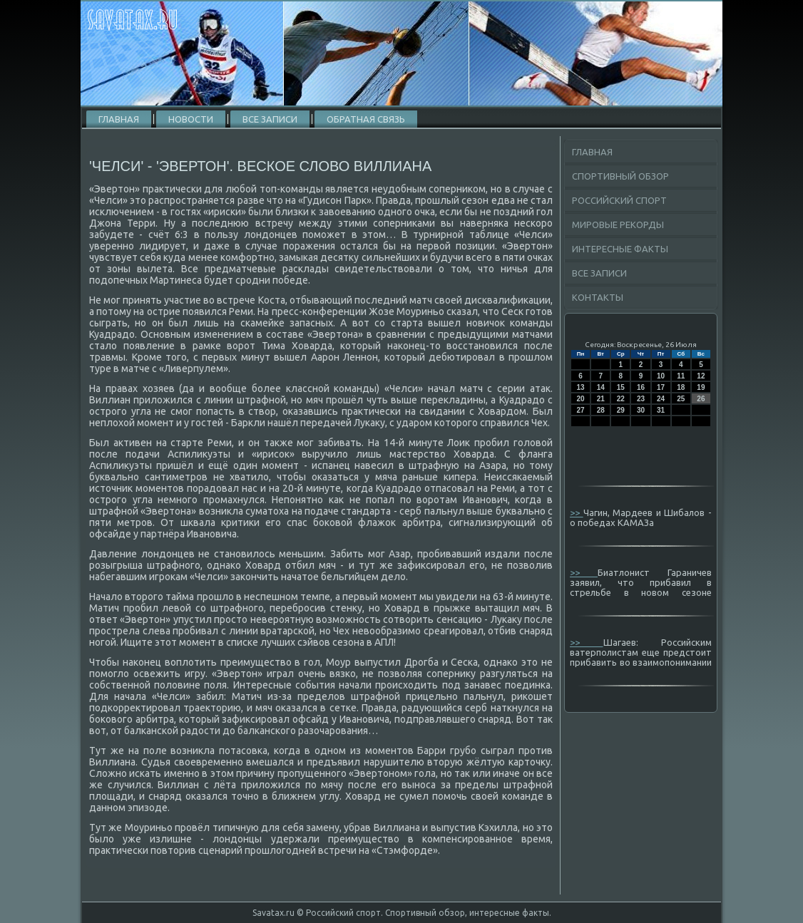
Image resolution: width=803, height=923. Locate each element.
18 (681, 387)
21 (601, 399)
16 (641, 387)
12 (701, 376)
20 (581, 399)
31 (661, 410)
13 (581, 387)
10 (661, 376)
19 (701, 387)
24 (661, 399)
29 (621, 410)
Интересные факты (620, 249)
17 (661, 387)
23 (641, 399)
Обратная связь (366, 119)
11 (681, 376)
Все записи (269, 119)
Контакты (597, 297)
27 (581, 410)
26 (701, 399)
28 (601, 410)
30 (641, 410)
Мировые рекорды (618, 225)
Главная (118, 119)
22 (621, 399)
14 (601, 387)
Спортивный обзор (620, 176)
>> (576, 512)
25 (681, 399)
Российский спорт (619, 200)
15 (621, 387)
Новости (190, 119)
